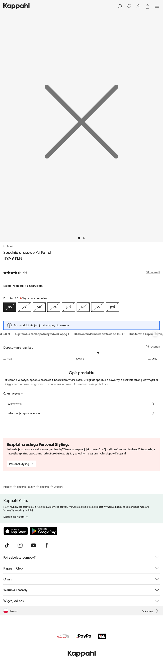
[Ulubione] (129, 6)
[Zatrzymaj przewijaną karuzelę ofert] (155, 333)
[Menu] (156, 6)
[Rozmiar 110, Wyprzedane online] (68, 307)
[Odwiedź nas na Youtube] (33, 545)
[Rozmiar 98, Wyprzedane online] (39, 307)
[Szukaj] (119, 6)
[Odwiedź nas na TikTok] (6, 545)
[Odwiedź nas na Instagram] (20, 545)
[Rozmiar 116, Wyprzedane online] (83, 307)
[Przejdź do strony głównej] (16, 6)
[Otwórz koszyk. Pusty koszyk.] (147, 6)
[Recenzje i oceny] (81, 272)
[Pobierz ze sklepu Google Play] (43, 531)
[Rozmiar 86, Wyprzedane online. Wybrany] (9, 307)
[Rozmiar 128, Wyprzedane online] (112, 307)
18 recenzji (153, 346)
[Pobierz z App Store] (15, 531)
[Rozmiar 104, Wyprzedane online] (53, 307)
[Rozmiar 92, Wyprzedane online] (24, 307)
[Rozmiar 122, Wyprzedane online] (97, 307)
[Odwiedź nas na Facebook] (47, 545)
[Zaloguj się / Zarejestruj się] (138, 6)
